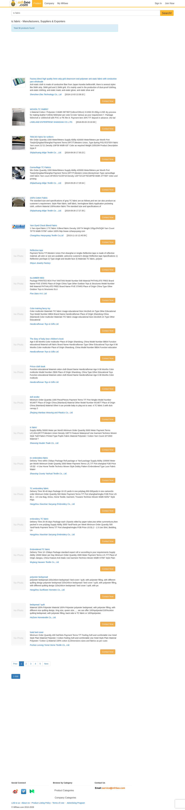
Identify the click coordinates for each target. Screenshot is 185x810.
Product (37, 3)
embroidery (39, 519)
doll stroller (35, 397)
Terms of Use (58, 803)
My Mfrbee (62, 3)
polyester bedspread (39, 577)
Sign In (158, 3)
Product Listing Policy (41, 803)
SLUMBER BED (37, 278)
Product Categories (64, 790)
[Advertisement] (64, 54)
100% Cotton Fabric (39, 198)
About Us (26, 803)
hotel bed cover (37, 632)
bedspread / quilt (37, 604)
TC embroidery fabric (39, 488)
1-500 (15, 676)
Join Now (169, 3)
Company (49, 3)
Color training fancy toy (40, 308)
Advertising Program (75, 803)
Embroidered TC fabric (40, 549)
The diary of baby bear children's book (47, 339)
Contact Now (107, 101)
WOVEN (39, 109)
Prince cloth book (37, 366)
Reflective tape (36, 250)
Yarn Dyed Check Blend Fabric (43, 225)
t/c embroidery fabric (39, 458)
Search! (167, 13)
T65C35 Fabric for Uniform (42, 137)
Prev (15, 664)
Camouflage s (40, 167)
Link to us (15, 803)
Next (46, 664)
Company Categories (65, 797)
